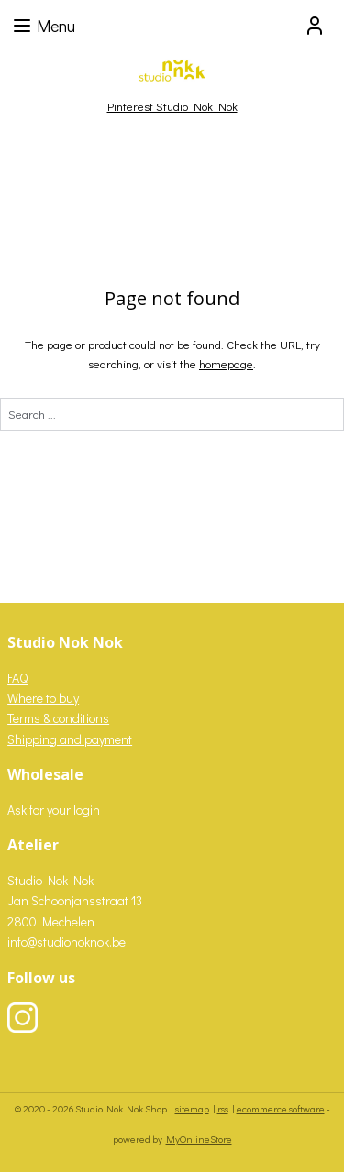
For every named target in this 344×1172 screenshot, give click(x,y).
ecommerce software (281, 1108)
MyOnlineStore (199, 1138)
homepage (226, 363)
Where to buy (43, 697)
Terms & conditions (58, 718)
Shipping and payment (69, 739)
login (86, 809)
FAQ (17, 677)
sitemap (192, 1108)
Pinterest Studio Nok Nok (172, 106)
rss (222, 1108)
